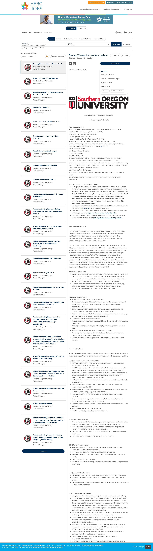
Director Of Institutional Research (45, 78)
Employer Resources (112, 9)
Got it (148, 547)
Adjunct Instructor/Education (43, 273)
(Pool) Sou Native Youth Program (45, 165)
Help (119, 32)
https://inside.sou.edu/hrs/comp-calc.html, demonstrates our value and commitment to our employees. (109, 218)
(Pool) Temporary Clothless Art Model (47, 258)
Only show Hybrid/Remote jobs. (34, 48)
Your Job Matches (85, 39)
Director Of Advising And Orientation (46, 122)
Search (51, 39)
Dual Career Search (70, 39)
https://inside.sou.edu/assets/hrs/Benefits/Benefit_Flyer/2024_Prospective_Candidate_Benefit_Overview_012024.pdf (102, 213)
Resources (48, 32)
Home (24, 32)
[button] (127, 44)
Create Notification (57, 56)
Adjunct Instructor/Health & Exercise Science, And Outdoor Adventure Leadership (46, 243)
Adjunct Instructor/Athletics (43, 403)
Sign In (128, 32)
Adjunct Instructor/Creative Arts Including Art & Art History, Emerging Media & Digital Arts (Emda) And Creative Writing (48, 420)
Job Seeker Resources (90, 9)
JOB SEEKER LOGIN (96, 2)
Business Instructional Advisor (44, 180)
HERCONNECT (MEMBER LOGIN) (119, 2)
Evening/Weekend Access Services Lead (47, 64)
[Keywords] (43, 44)
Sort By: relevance (27, 56)
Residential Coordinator (42, 107)
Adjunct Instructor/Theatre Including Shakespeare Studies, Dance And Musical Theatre (47, 211)
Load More (43, 451)
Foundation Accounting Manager (45, 151)
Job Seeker (71, 28)
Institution (82, 28)
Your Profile (37, 32)
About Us (128, 9)
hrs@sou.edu (84, 208)
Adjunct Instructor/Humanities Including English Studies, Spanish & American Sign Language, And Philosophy (48, 437)
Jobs (30, 32)
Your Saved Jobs (99, 39)
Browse (58, 39)
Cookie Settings (138, 547)
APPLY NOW (115, 63)
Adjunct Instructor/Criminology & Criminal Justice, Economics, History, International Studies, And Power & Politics (48, 373)
